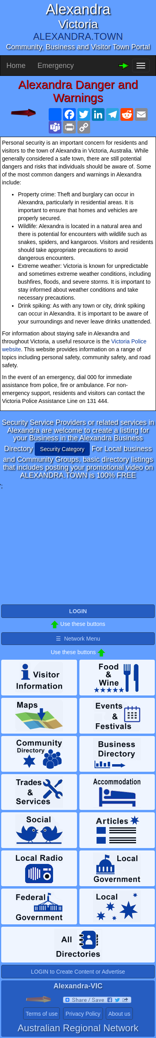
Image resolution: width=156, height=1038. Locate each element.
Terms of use (41, 1014)
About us (119, 1014)
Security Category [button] (62, 449)
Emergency (56, 66)
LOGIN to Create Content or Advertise (78, 971)
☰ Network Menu (78, 638)
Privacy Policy (82, 1014)
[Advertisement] (78, 545)
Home (16, 66)
